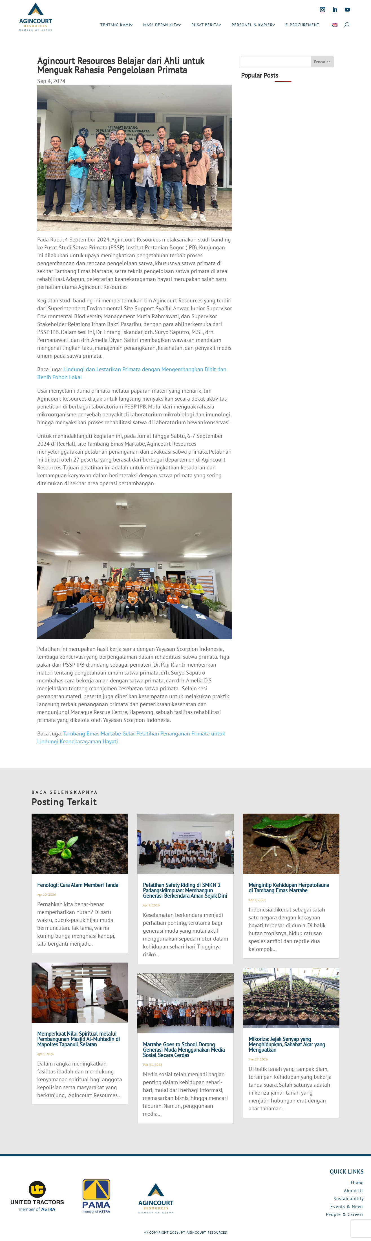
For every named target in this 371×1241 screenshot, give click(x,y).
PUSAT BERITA (205, 24)
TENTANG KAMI (115, 24)
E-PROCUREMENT (302, 24)
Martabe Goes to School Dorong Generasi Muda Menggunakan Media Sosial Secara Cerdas (184, 1049)
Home (357, 1182)
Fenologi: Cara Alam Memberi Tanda (77, 885)
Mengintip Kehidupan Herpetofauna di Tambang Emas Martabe (289, 888)
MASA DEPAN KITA (160, 24)
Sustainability (349, 1198)
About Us (354, 1190)
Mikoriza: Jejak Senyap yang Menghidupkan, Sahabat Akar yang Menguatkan (287, 1044)
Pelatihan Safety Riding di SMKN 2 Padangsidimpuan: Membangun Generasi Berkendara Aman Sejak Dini (185, 890)
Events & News (347, 1206)
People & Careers (345, 1214)
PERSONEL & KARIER (252, 24)
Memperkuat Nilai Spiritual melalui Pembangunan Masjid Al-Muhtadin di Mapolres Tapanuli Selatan (78, 1039)
